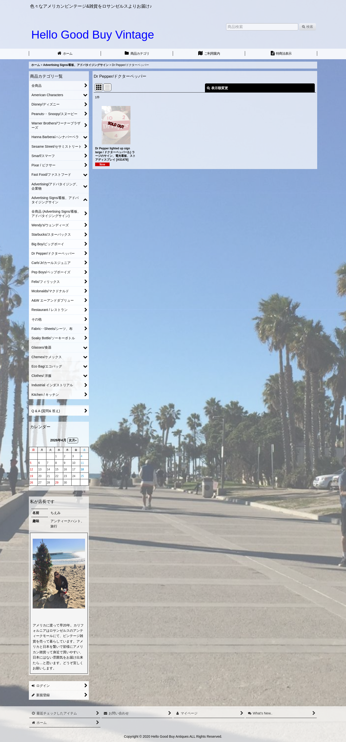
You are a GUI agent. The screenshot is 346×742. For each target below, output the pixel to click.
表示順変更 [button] (217, 88)
